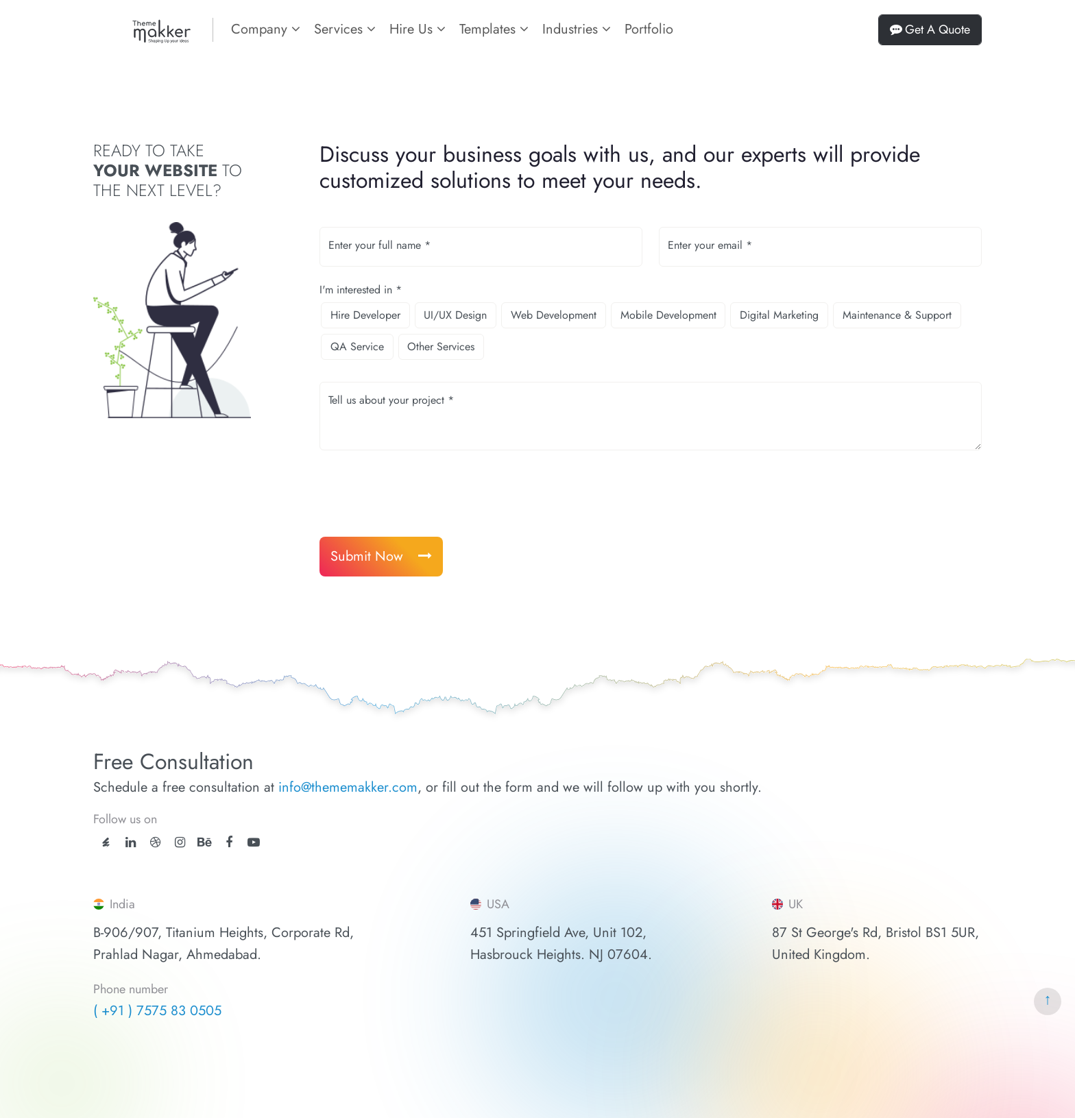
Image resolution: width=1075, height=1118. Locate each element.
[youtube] (254, 842)
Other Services (440, 346)
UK (787, 904)
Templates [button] (494, 29)
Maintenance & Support (897, 315)
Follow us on (125, 819)
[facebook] (229, 842)
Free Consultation (173, 761)
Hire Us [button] (417, 29)
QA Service (357, 346)
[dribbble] (155, 842)
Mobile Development (668, 315)
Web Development (553, 315)
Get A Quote (930, 29)
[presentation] (423, 493)
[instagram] (180, 842)
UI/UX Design (455, 315)
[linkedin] (131, 842)
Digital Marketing (779, 315)
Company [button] (265, 29)
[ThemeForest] (106, 841)
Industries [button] (576, 29)
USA (489, 904)
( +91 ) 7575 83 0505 (157, 1011)
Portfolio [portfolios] (649, 29)
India (114, 904)
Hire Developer (365, 315)
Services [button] (345, 29)
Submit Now (381, 556)
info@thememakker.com (348, 787)
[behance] (205, 842)
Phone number (130, 989)
